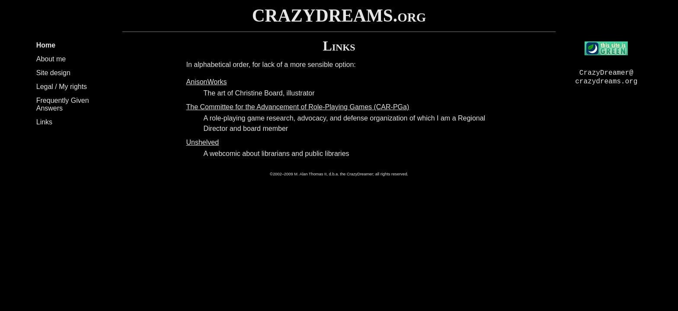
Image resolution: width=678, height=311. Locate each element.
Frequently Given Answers (62, 104)
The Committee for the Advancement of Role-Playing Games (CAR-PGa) (297, 107)
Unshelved (202, 142)
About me (51, 59)
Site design (53, 72)
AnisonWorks (206, 82)
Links (44, 122)
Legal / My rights (61, 86)
